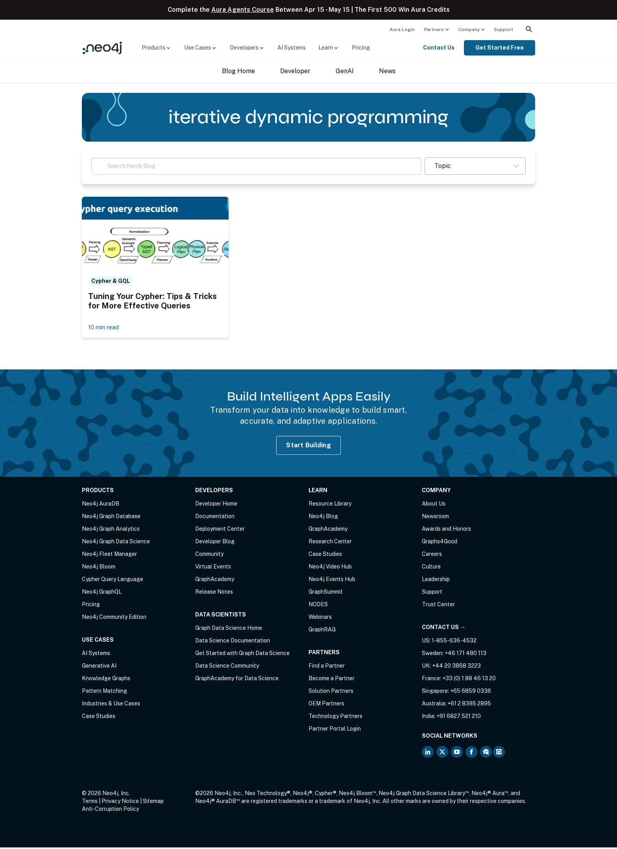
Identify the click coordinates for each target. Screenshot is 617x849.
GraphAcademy (214, 581)
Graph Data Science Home (228, 629)
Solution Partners (330, 692)
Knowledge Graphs (106, 680)
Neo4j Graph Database (111, 518)
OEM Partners (326, 705)
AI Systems (291, 47)
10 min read (105, 328)
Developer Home (216, 505)
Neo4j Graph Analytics (111, 530)
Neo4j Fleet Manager (109, 555)
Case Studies (98, 717)
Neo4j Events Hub (331, 581)
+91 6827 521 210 (458, 717)
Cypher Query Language (112, 581)
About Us (433, 505)
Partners (434, 29)
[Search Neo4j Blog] (256, 166)
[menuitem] (402, 29)
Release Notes (214, 593)
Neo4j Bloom (98, 568)
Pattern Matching (104, 692)
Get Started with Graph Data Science (242, 655)
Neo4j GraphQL (102, 593)
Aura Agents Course (242, 9)
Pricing (361, 47)
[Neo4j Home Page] (102, 47)
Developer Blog (215, 543)
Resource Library (329, 505)
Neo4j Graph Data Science (116, 543)
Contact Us (438, 47)
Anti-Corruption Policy (110, 810)
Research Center (330, 543)
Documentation (215, 518)
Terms (90, 802)
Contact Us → (444, 629)
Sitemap (153, 802)
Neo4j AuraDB (100, 505)
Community (209, 555)
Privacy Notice (120, 802)
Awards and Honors (446, 530)
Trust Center (438, 606)
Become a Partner (331, 680)
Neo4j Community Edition (114, 618)
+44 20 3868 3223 (456, 667)
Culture (431, 568)
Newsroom (435, 518)
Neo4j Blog (323, 518)
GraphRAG (322, 631)
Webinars (320, 618)
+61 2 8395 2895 (469, 705)
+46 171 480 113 (465, 655)
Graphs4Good (439, 543)
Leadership (436, 581)
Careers (432, 555)
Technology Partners (335, 717)
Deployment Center (220, 530)
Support (503, 29)
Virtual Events (213, 568)
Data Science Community (227, 667)
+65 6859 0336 (470, 692)
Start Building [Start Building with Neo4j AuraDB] (308, 446)
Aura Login (402, 29)
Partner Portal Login (334, 730)
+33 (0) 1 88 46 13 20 (469, 680)
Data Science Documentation (232, 642)
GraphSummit (325, 593)
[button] (475, 166)
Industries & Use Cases (111, 705)
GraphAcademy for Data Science (237, 680)
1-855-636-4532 (454, 642)
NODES (318, 606)
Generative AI (99, 667)
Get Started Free (499, 47)
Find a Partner (326, 667)
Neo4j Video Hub (330, 568)
